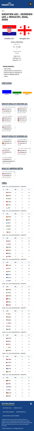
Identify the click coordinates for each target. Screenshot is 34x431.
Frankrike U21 (12, 341)
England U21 (11, 314)
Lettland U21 (12, 204)
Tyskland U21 (12, 265)
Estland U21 (11, 277)
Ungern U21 (11, 226)
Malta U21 (11, 232)
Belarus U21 (11, 393)
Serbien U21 (11, 320)
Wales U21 (11, 365)
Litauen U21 (11, 371)
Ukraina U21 (11, 317)
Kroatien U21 (11, 383)
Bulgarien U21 (12, 271)
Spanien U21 (11, 216)
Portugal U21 (12, 380)
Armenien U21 (12, 305)
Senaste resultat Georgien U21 (13, 72)
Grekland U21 (12, 386)
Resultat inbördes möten (11, 74)
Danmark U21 (11, 359)
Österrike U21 (12, 344)
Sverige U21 (11, 247)
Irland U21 (11, 198)
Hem (3, 10)
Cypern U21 (11, 347)
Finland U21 (11, 292)
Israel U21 (11, 280)
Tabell (6, 76)
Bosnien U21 (11, 350)
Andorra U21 (11, 396)
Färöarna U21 (12, 389)
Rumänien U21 (12, 289)
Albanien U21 (11, 299)
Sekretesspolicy (21, 412)
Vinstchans (7, 69)
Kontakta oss (18, 408)
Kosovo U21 (11, 274)
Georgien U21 (11, 244)
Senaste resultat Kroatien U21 (13, 70)
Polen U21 (11, 268)
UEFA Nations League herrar (11, 415)
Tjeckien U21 (11, 362)
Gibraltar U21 (12, 256)
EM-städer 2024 (7, 408)
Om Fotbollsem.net (8, 412)
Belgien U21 (11, 220)
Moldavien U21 (12, 253)
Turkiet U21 (11, 201)
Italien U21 (11, 192)
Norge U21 (11, 195)
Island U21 (11, 368)
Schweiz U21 (11, 295)
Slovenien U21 (12, 338)
